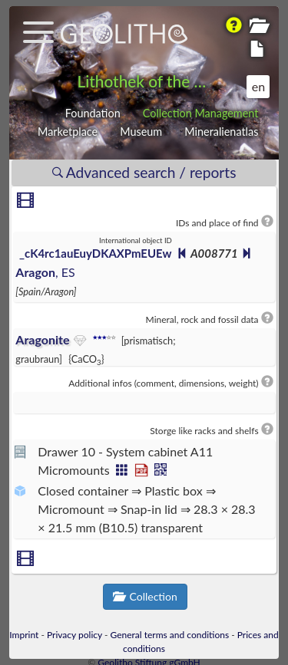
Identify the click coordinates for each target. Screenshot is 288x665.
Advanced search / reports (144, 172)
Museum (141, 131)
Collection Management (201, 113)
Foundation (93, 113)
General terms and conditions (170, 634)
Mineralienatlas (221, 131)
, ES (44, 272)
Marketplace (68, 131)
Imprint (23, 634)
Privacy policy (74, 634)
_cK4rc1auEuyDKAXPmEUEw (95, 253)
